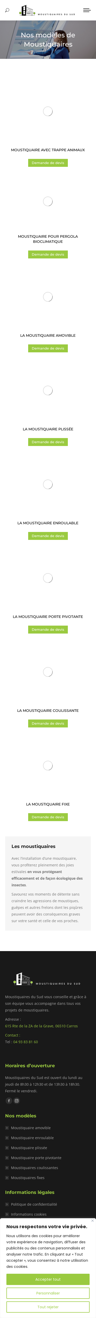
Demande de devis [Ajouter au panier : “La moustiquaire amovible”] (48, 348)
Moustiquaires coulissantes (34, 1167)
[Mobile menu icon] (87, 10)
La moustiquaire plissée (48, 429)
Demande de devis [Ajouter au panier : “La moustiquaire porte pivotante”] (48, 629)
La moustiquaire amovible (48, 335)
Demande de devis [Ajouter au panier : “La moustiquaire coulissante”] (48, 723)
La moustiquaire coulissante (48, 710)
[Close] (92, 1220)
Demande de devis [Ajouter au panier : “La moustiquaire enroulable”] (48, 536)
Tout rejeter (48, 1307)
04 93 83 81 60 (25, 1041)
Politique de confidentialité (34, 1204)
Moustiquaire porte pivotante (36, 1157)
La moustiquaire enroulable (47, 523)
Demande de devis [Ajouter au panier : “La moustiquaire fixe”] (48, 817)
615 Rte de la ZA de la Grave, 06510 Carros (41, 1025)
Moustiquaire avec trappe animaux (48, 150)
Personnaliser (48, 1293)
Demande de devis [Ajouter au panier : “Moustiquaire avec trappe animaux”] (48, 163)
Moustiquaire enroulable (32, 1137)
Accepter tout (48, 1279)
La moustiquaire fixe (48, 804)
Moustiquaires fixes (28, 1177)
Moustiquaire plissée (29, 1147)
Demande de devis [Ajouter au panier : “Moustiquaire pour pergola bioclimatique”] (48, 254)
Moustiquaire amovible (31, 1127)
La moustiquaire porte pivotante (48, 616)
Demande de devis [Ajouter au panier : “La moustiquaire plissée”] (48, 442)
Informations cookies (29, 1214)
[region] (48, 1268)
